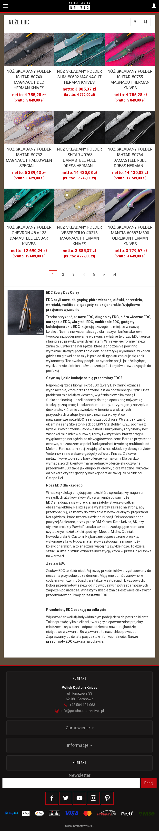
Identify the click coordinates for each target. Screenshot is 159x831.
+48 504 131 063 (79, 705)
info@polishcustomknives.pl (79, 711)
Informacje (79, 745)
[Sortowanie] (145, 22)
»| (114, 274)
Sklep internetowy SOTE (79, 826)
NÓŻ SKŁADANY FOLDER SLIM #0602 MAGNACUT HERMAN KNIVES (79, 77)
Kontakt (79, 763)
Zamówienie (80, 727)
